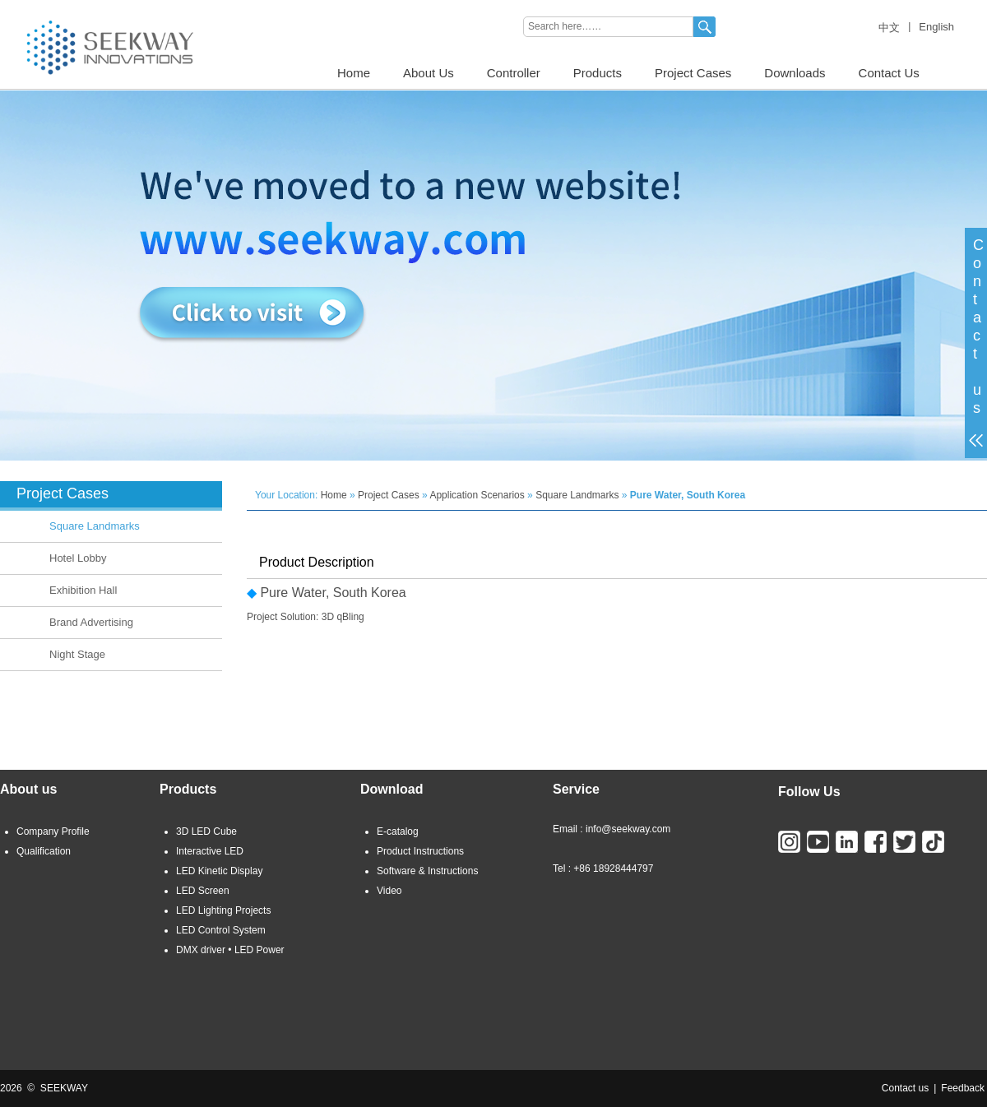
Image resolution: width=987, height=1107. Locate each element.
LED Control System (221, 930)
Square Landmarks (94, 526)
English (936, 27)
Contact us (905, 1088)
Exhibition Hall (83, 590)
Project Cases (693, 73)
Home (353, 73)
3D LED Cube (206, 831)
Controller (513, 73)
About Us (428, 73)
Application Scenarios (476, 495)
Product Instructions (420, 851)
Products (597, 73)
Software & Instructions (427, 871)
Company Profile (53, 831)
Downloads (794, 73)
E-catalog (398, 831)
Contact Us (889, 73)
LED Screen (202, 890)
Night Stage (77, 654)
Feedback (963, 1088)
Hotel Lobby (77, 558)
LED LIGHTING (34, 6)
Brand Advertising (91, 622)
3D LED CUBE (113, 6)
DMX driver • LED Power (230, 950)
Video (389, 890)
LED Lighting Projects (223, 910)
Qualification (43, 851)
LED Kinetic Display (219, 871)
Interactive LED (209, 851)
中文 (889, 27)
